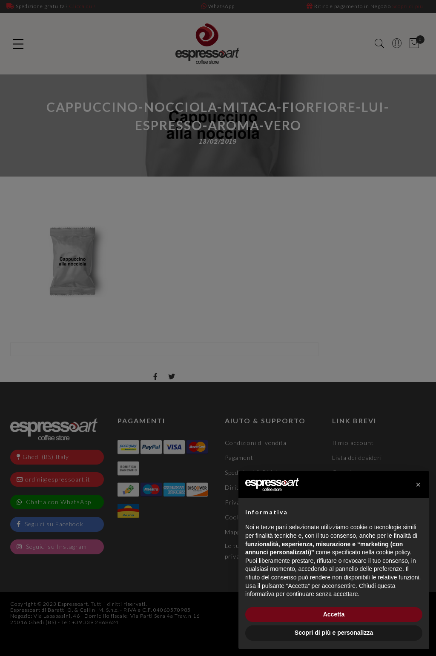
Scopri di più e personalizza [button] (334, 632)
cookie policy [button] (393, 552)
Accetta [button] (334, 614)
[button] (418, 484)
